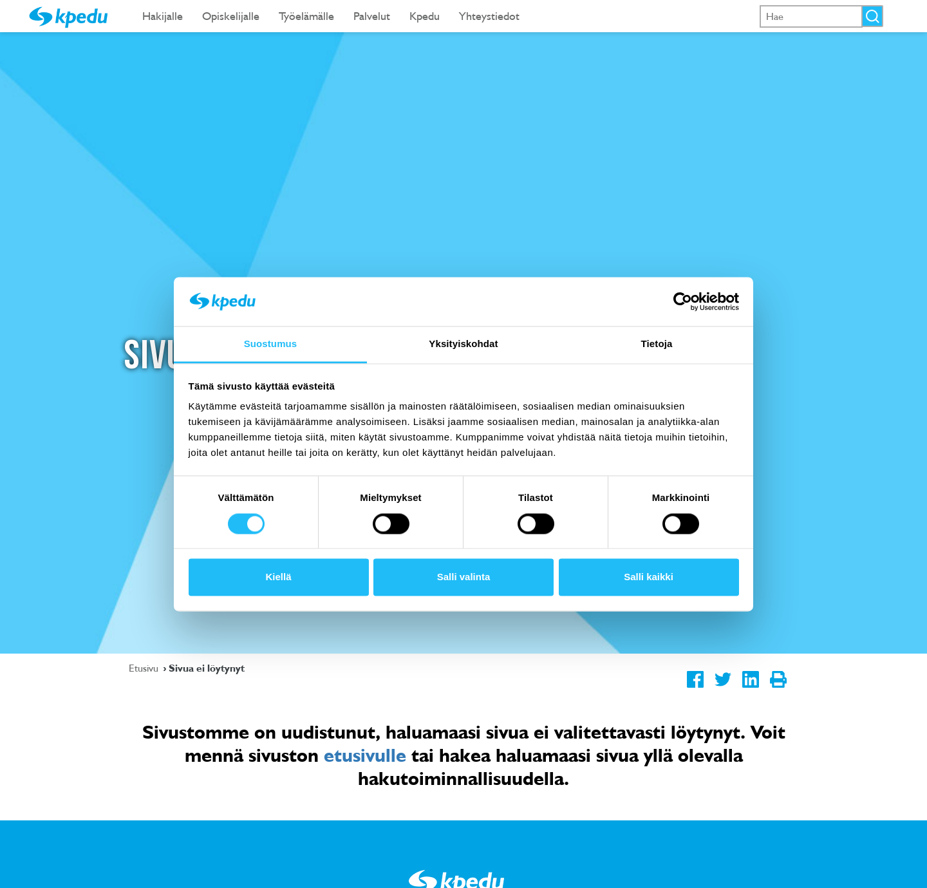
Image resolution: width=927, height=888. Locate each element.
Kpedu (424, 16)
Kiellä (278, 577)
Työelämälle (306, 16)
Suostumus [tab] (270, 344)
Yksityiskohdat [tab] (463, 344)
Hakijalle (162, 16)
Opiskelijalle (230, 16)
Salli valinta (464, 577)
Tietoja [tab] (657, 344)
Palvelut (371, 16)
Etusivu (145, 667)
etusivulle (365, 754)
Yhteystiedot (489, 16)
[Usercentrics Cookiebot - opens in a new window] (682, 301)
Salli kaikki (648, 577)
